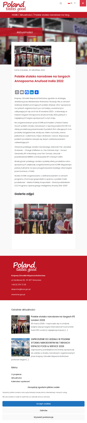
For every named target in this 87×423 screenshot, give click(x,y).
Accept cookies (43, 403)
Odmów (43, 410)
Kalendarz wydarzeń (20, 381)
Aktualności (16, 378)
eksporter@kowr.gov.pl (20, 289)
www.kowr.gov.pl (18, 294)
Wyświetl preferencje (43, 417)
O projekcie (16, 374)
